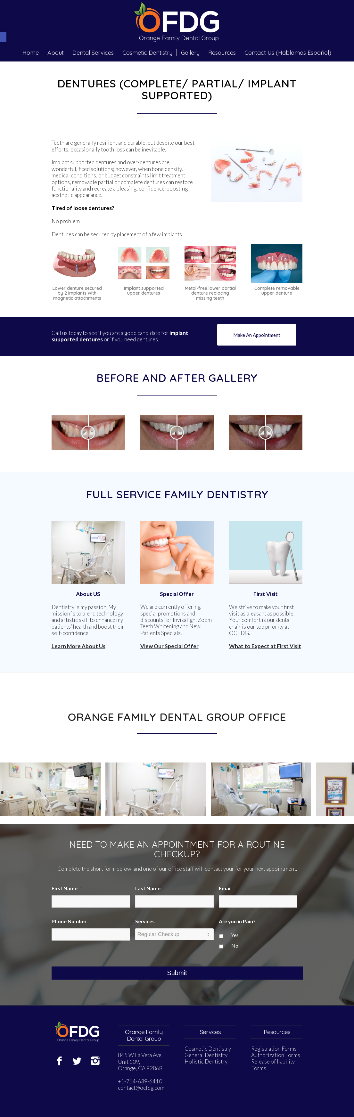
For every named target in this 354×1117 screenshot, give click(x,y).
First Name (67, 888)
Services (145, 921)
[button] (3, 37)
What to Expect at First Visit (265, 646)
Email (227, 888)
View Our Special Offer (169, 646)
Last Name (150, 888)
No (234, 946)
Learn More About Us (78, 646)
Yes (235, 935)
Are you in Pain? (237, 921)
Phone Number (71, 921)
